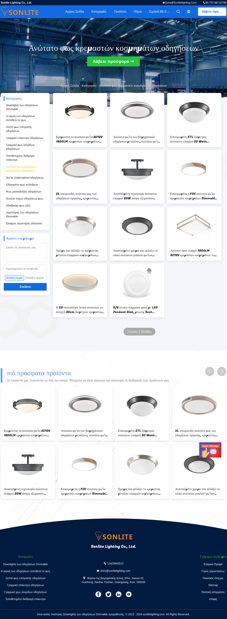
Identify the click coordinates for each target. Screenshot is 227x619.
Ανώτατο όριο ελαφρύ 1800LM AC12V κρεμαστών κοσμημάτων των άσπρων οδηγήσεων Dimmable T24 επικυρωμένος (193, 252)
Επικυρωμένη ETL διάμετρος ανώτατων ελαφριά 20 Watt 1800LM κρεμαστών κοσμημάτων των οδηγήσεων (191, 139)
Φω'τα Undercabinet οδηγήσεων (25, 177)
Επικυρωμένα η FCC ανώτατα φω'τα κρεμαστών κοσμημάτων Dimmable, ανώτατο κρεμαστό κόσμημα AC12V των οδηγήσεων (193, 196)
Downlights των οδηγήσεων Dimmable (22, 107)
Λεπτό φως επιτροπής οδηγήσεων (19, 129)
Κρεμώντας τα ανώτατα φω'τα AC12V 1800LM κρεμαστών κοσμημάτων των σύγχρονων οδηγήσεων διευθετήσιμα (79, 139)
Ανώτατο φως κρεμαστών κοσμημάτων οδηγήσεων (21, 168)
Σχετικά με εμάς (160, 11)
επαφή (213, 599)
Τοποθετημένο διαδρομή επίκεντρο (20, 157)
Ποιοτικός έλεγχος (213, 578)
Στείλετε (25, 286)
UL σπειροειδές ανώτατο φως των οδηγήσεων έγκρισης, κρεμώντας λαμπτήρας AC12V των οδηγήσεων (77, 196)
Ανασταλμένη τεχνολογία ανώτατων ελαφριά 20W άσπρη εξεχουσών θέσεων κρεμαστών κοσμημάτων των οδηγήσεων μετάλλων (136, 196)
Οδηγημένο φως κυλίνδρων (22, 184)
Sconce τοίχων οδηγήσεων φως (24, 198)
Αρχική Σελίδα (74, 11)
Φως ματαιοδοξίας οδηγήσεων (23, 191)
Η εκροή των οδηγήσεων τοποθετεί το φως (20, 118)
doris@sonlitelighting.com (181, 2)
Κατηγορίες (99, 11)
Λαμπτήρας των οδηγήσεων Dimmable (22, 214)
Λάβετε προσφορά (214, 11)
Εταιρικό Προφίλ (213, 564)
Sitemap (213, 585)
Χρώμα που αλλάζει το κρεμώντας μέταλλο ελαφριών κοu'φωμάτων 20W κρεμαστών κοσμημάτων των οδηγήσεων (78, 252)
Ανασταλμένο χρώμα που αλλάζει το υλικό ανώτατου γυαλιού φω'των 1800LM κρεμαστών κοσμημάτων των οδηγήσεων (135, 252)
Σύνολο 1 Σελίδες (139, 331)
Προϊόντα (120, 11)
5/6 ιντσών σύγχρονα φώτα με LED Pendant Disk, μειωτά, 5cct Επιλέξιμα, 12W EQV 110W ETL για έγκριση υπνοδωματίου (136, 309)
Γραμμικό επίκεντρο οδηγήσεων (24, 137)
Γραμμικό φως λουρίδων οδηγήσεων (20, 146)
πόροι (138, 11)
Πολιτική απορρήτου (213, 592)
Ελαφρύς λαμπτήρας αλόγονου (24, 223)
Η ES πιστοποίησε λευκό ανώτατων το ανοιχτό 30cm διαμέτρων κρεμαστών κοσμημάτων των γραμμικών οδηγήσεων (79, 309)
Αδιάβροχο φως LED (18, 205)
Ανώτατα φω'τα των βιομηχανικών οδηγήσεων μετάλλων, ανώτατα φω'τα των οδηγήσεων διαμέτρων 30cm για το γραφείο (136, 139)
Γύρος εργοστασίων (213, 571)
